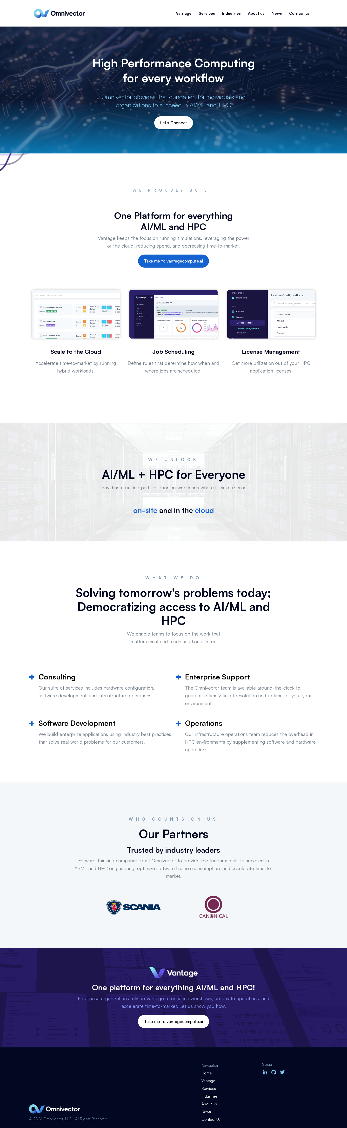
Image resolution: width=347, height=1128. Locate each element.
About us (256, 13)
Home (206, 1073)
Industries (231, 13)
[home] (59, 13)
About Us (209, 1103)
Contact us (299, 13)
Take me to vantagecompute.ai (173, 260)
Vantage (184, 13)
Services (207, 13)
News (277, 13)
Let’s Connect (173, 122)
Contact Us (210, 1119)
